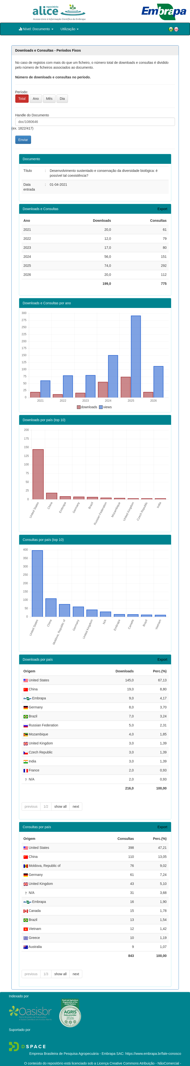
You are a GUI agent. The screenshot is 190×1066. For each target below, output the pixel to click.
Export (162, 209)
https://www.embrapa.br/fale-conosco (153, 1045)
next (76, 797)
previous (31, 797)
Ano (36, 99)
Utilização (70, 29)
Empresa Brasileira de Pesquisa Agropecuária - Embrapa (72, 1045)
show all (60, 797)
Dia (62, 99)
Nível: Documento (36, 29)
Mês (49, 99)
